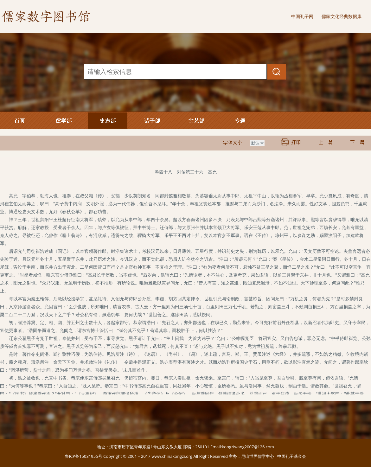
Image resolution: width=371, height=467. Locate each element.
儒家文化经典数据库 (341, 16)
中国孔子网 (302, 16)
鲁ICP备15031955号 (83, 456)
